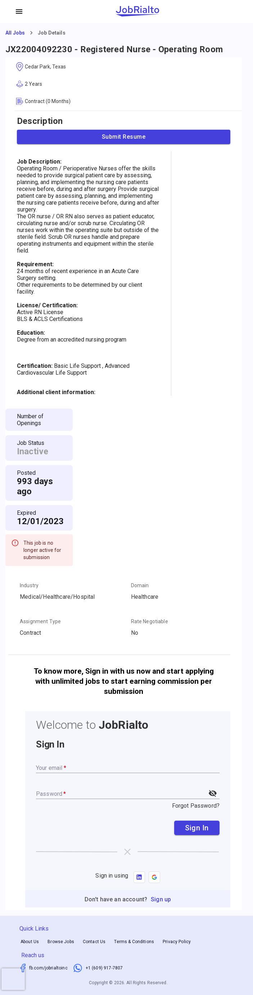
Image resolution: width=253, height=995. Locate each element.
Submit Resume (123, 137)
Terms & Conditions (134, 941)
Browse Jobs (61, 941)
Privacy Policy (177, 941)
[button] (154, 877)
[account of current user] (19, 11)
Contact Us (94, 941)
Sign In (197, 828)
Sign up (161, 899)
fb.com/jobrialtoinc (48, 968)
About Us (30, 941)
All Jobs (15, 33)
